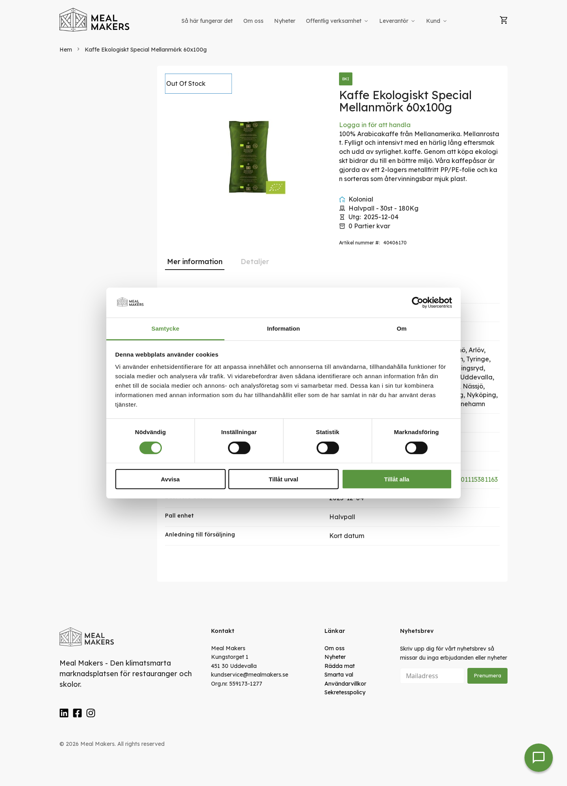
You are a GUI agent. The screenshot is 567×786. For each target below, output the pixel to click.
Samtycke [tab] (166, 328)
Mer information (194, 261)
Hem (65, 49)
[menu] (315, 21)
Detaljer (255, 261)
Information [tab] (283, 328)
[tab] (194, 261)
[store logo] (94, 19)
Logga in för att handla (375, 125)
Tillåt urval (283, 479)
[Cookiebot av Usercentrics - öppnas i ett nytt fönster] (417, 303)
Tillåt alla (397, 479)
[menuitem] (207, 21)
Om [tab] (401, 328)
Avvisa (170, 479)
